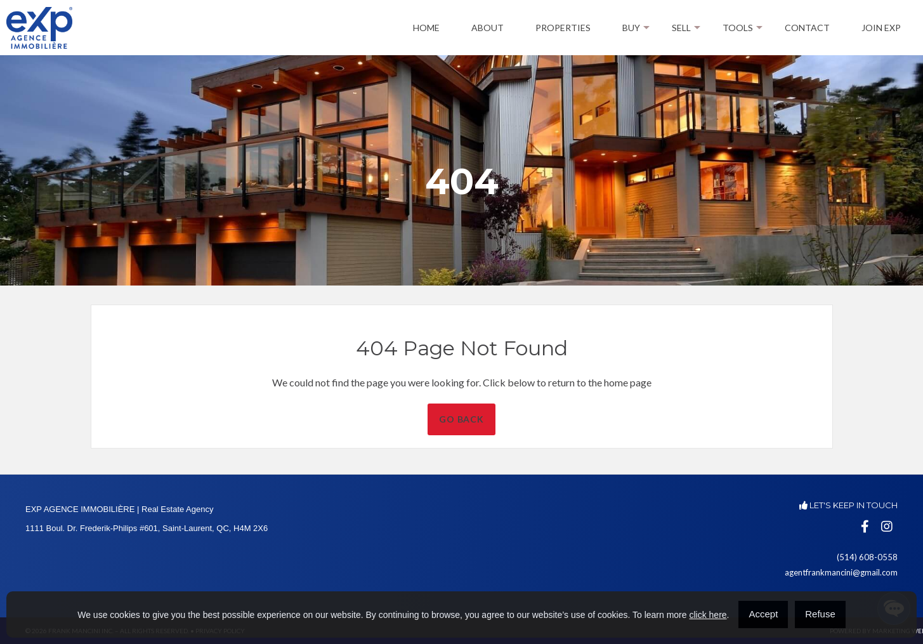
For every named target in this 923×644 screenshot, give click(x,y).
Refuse (820, 613)
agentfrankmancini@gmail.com (841, 572)
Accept (763, 613)
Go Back (511, 419)
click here (707, 615)
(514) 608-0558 (867, 557)
